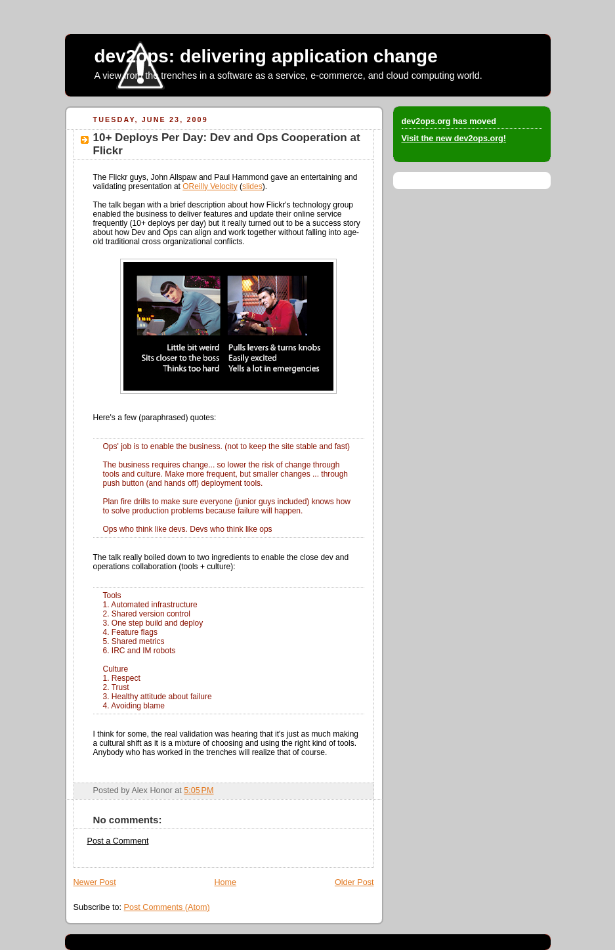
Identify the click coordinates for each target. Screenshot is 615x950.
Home (225, 882)
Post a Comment (118, 841)
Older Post (354, 882)
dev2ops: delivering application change (266, 56)
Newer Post (95, 882)
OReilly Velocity (209, 186)
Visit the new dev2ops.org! (454, 138)
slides (252, 186)
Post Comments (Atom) (167, 907)
